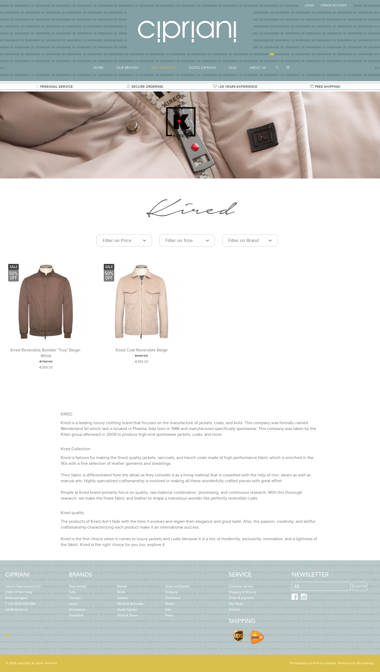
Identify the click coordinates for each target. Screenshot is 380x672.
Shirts (121, 592)
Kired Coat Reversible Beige (142, 350)
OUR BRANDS (127, 67)
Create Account (334, 5)
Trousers (75, 598)
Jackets (122, 598)
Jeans (73, 604)
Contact (234, 609)
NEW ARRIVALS (163, 67)
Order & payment (241, 598)
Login (309, 5)
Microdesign (365, 663)
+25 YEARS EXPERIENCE (235, 87)
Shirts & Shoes (127, 615)
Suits (72, 592)
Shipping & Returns (242, 592)
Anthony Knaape (324, 663)
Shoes (169, 604)
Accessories (77, 609)
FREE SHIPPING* (325, 87)
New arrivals (77, 586)
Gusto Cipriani (127, 609)
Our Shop (236, 604)
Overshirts (76, 615)
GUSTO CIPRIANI (202, 67)
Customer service (241, 586)
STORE (98, 67)
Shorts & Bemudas (130, 604)
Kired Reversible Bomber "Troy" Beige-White (46, 353)
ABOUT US (257, 67)
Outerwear (172, 598)
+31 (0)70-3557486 (22, 604)
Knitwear (171, 592)
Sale (168, 609)
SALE (232, 67)
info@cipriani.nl (16, 609)
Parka (169, 615)
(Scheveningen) (22, 592)
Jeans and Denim (177, 586)
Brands (122, 586)
